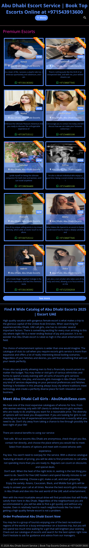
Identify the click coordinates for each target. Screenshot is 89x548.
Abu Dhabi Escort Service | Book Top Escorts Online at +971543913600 (44, 8)
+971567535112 (25, 134)
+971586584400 (25, 186)
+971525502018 (67, 289)
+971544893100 (67, 134)
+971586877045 (67, 82)
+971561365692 (25, 82)
